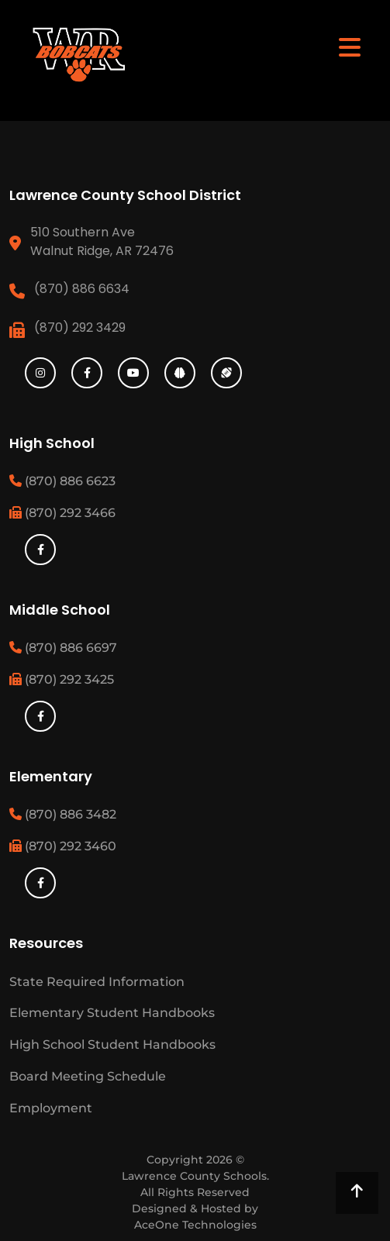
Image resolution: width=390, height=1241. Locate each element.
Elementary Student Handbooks (112, 1012)
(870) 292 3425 (61, 679)
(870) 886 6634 (81, 289)
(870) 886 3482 (62, 814)
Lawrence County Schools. (195, 1176)
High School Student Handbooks (112, 1044)
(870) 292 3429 (80, 327)
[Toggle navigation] (349, 46)
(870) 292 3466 (62, 512)
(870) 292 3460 (62, 846)
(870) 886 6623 (62, 481)
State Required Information (97, 981)
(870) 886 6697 (63, 647)
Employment (50, 1108)
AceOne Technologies (195, 1225)
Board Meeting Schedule (87, 1076)
